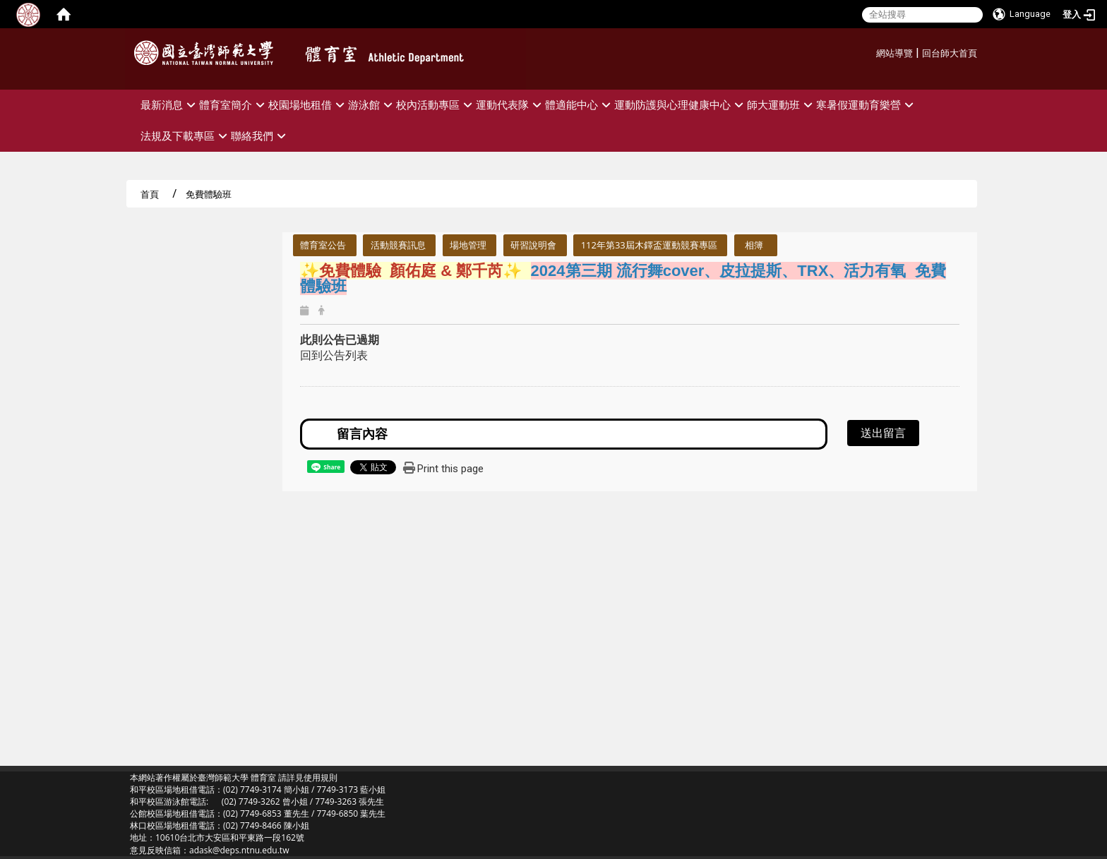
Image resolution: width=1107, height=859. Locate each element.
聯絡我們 (260, 136)
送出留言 (883, 432)
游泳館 (372, 105)
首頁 (149, 194)
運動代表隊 (510, 105)
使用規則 (320, 777)
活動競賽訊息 (398, 245)
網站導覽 (894, 53)
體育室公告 (323, 245)
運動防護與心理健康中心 (680, 105)
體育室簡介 (233, 105)
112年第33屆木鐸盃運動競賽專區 (649, 245)
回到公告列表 (334, 355)
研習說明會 (533, 245)
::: (871, 51)
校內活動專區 (436, 105)
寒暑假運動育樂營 (866, 105)
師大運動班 (781, 105)
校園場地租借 (308, 105)
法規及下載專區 (185, 136)
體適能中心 (579, 105)
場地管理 (468, 245)
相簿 (754, 245)
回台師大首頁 (949, 53)
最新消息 (169, 105)
